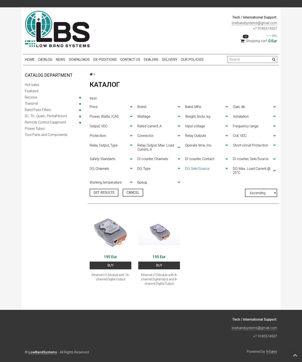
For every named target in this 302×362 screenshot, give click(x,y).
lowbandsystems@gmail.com (254, 23)
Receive (31, 97)
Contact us (130, 60)
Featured (31, 91)
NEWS (60, 60)
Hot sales (32, 85)
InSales (271, 352)
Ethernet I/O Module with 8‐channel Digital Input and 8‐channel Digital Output (159, 279)
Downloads (79, 60)
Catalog (45, 60)
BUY (110, 265)
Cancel (133, 192)
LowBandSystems (43, 352)
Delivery (169, 60)
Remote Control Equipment (45, 122)
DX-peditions (105, 60)
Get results (104, 192)
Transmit (31, 103)
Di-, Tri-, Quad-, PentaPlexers (46, 116)
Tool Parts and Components (46, 135)
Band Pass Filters (38, 110)
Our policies (192, 60)
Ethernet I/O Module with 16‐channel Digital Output (111, 277)
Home (30, 60)
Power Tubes (35, 128)
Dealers (151, 60)
